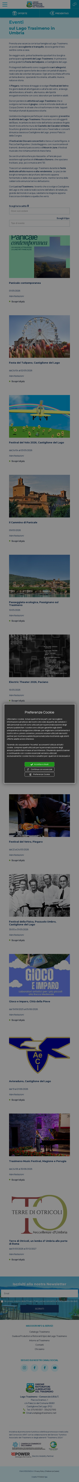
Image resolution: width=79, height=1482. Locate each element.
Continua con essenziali (39, 769)
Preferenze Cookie (39, 774)
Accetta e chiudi (39, 764)
